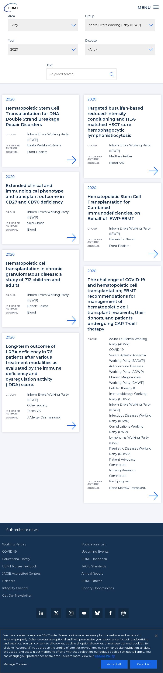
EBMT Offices (92, 581)
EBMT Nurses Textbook (19, 566)
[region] (81, 651)
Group (89, 16)
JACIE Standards (94, 566)
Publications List (94, 544)
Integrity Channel (15, 588)
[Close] (156, 635)
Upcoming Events (95, 551)
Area (11, 16)
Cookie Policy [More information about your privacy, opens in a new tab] (105, 656)
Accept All (114, 664)
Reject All (143, 664)
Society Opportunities (98, 588)
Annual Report (92, 573)
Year (11, 41)
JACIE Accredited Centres (21, 573)
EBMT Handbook (94, 559)
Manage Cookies (15, 664)
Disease (91, 41)
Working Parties (14, 544)
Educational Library (16, 559)
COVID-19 (9, 551)
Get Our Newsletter (16, 595)
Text (49, 65)
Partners (8, 581)
